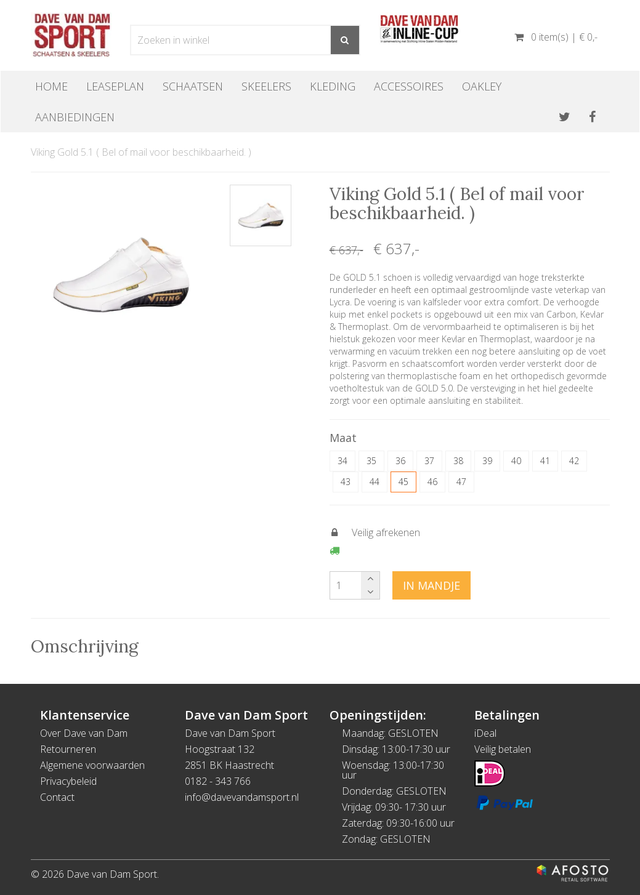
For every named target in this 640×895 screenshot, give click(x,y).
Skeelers (266, 86)
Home (51, 86)
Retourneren (68, 749)
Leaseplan (115, 86)
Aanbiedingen (75, 117)
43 (345, 482)
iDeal (485, 733)
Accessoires (409, 86)
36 (400, 461)
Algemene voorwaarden (92, 765)
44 (374, 482)
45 (403, 482)
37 (429, 461)
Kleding (332, 86)
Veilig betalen (502, 749)
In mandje (431, 585)
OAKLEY (481, 86)
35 (371, 461)
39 (487, 461)
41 (545, 461)
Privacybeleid (68, 781)
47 (461, 482)
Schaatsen (193, 86)
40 (516, 461)
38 (458, 461)
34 (342, 461)
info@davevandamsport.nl (242, 797)
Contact (57, 797)
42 (574, 461)
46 (432, 482)
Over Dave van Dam (84, 733)
